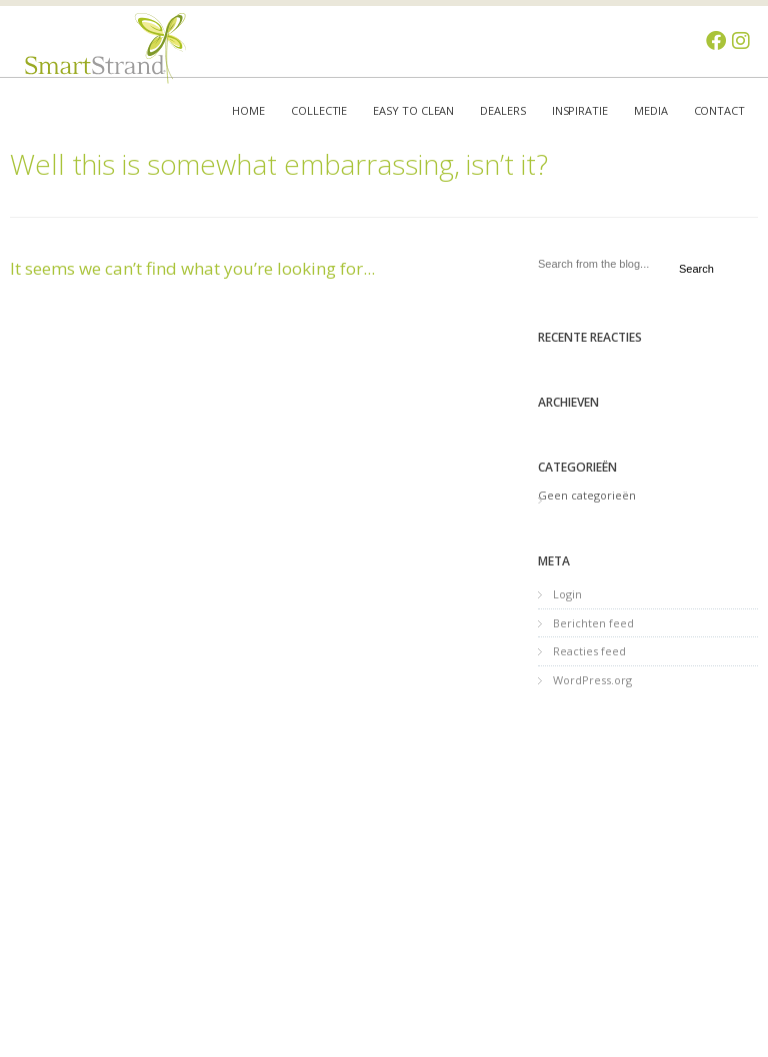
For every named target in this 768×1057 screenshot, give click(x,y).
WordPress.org (592, 679)
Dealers (502, 110)
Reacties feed (589, 650)
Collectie (319, 110)
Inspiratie (580, 110)
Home (248, 110)
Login (567, 593)
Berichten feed (593, 622)
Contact (719, 110)
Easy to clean (413, 110)
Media (651, 110)
